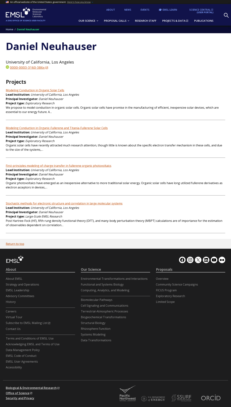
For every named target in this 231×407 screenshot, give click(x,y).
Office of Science (17, 393)
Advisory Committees (20, 296)
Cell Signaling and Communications (104, 306)
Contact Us (13, 329)
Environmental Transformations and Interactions (114, 279)
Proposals (164, 269)
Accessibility (14, 367)
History (11, 302)
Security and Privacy (20, 398)
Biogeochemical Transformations (103, 317)
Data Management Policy (23, 350)
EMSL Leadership (17, 290)
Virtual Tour (14, 317)
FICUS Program (166, 290)
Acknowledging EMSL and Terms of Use (33, 344)
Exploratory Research (170, 296)
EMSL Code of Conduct (21, 356)
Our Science (91, 269)
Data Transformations (96, 340)
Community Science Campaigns (177, 284)
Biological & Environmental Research (31, 388)
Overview (162, 279)
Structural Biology (93, 323)
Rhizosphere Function (95, 329)
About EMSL (14, 279)
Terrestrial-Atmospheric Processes (104, 311)
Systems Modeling (93, 334)
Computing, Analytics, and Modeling (105, 290)
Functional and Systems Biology (102, 284)
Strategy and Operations (22, 284)
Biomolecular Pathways (96, 300)
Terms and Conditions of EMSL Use (30, 338)
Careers (11, 311)
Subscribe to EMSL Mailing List (26, 323)
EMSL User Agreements (22, 362)
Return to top (15, 244)
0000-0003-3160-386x (27, 67)
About (11, 269)
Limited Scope (165, 302)
